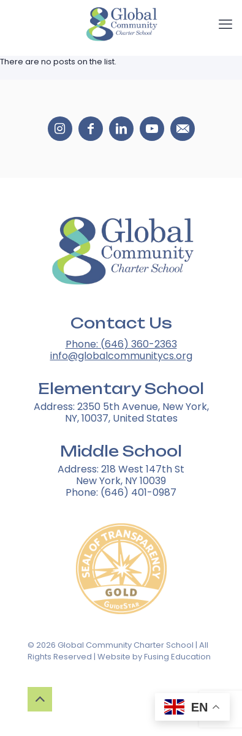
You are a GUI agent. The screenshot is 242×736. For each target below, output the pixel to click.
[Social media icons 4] (182, 128)
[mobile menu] (225, 24)
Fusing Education (177, 656)
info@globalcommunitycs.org (121, 356)
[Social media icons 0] (60, 128)
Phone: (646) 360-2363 (121, 344)
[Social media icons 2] (121, 128)
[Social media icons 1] (90, 128)
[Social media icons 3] (152, 128)
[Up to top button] (40, 699)
